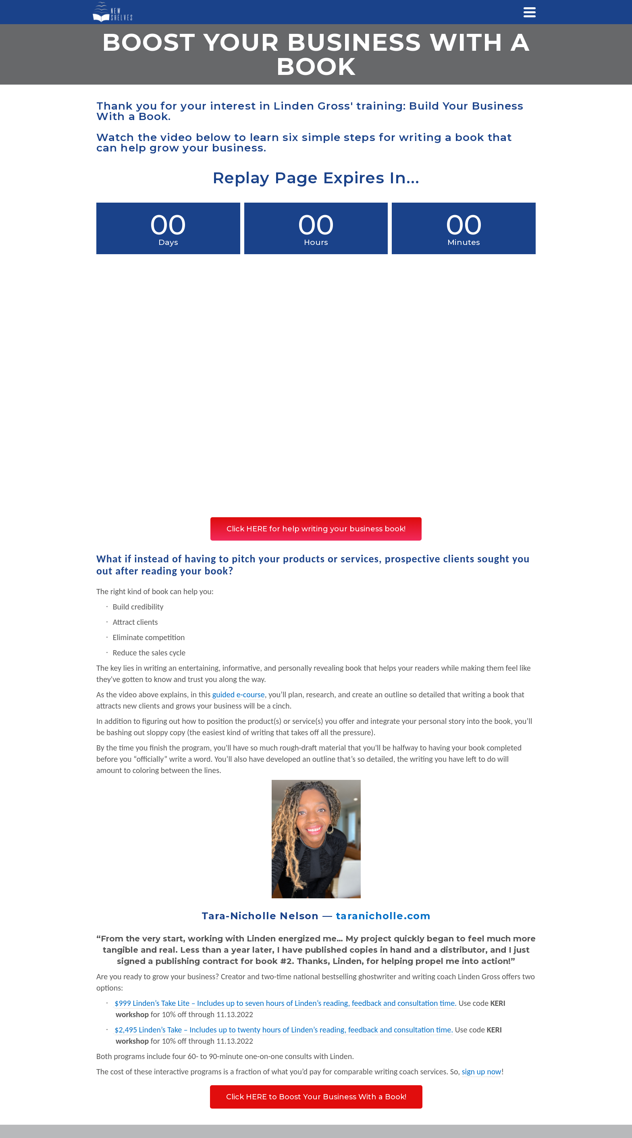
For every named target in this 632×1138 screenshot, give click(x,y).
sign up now (481, 1071)
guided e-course (238, 694)
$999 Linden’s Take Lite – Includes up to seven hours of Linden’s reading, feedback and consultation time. (285, 1003)
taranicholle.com (383, 916)
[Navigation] (530, 12)
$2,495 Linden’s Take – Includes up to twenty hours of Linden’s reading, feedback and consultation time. (283, 1029)
